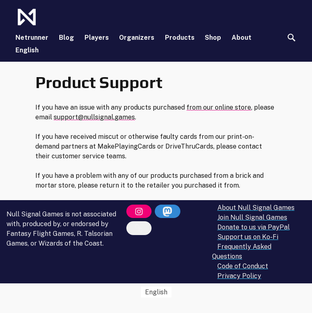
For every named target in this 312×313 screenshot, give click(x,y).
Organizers (136, 37)
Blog (66, 37)
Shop (213, 37)
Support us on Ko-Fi (247, 237)
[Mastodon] (167, 211)
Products (180, 37)
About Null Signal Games (256, 208)
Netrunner (31, 37)
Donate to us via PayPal (253, 227)
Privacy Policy (239, 276)
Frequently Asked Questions (241, 251)
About (241, 37)
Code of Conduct (242, 266)
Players (96, 37)
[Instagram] (139, 211)
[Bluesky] (139, 228)
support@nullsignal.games (94, 117)
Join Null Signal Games (252, 217)
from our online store (218, 107)
